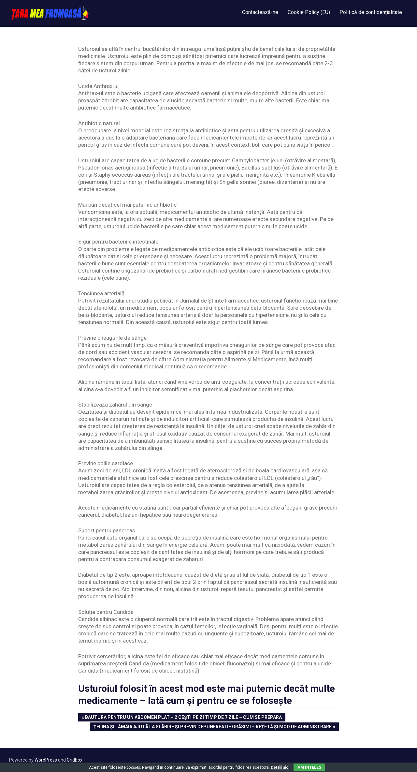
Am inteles (309, 767)
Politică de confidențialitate (370, 12)
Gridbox (74, 760)
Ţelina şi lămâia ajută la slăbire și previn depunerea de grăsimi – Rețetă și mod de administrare (212, 727)
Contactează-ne (260, 12)
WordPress (46, 760)
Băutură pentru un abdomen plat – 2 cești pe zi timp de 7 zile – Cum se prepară (183, 717)
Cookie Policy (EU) (309, 12)
